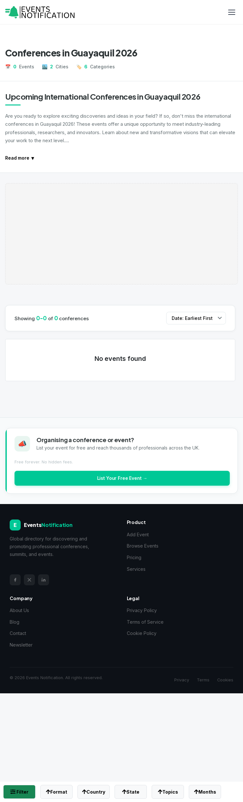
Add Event (138, 534)
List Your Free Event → (122, 478)
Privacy (181, 680)
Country (93, 792)
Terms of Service (145, 622)
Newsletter (21, 645)
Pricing (134, 557)
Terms (203, 680)
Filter (19, 792)
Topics (168, 792)
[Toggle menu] (232, 12)
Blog (14, 622)
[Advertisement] (121, 234)
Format (56, 792)
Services (136, 569)
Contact (18, 633)
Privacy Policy (142, 610)
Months (205, 792)
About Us (19, 610)
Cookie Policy (142, 633)
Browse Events (142, 546)
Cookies (225, 680)
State (130, 792)
